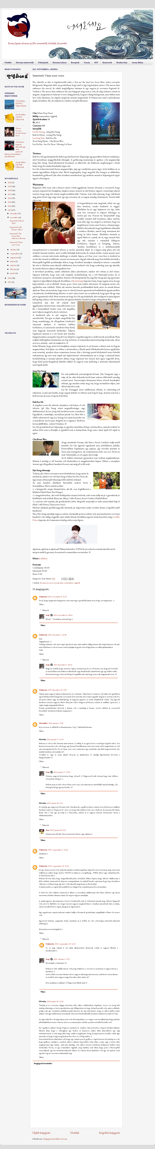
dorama (43, 582)
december (14, 213)
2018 (10, 190)
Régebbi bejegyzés (109, 1132)
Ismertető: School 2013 (17, 221)
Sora (47, 830)
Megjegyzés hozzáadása (43, 1063)
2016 (10, 198)
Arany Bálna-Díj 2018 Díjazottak (21, 164)
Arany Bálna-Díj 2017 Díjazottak (21, 117)
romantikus (68, 582)
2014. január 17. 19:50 (62, 772)
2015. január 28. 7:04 (55, 803)
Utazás (87, 62)
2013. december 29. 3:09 (57, 690)
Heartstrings (77, 280)
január (13, 273)
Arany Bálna (137, 62)
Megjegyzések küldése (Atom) (55, 1139)
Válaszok (45, 610)
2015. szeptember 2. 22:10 (58, 849)
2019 (10, 186)
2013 (10, 210)
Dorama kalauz (60, 62)
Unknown (43, 596)
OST (96, 62)
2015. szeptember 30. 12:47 (65, 944)
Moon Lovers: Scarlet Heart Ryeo (21, 132)
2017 (10, 194)
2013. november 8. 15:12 (57, 596)
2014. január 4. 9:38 (55, 723)
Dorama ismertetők (25, 62)
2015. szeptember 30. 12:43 (58, 866)
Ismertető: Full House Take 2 (16, 228)
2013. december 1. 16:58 (57, 634)
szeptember (15, 253)
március (13, 265)
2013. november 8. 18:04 (63, 615)
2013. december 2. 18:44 (63, 664)
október (13, 249)
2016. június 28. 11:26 (55, 1001)
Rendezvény (121, 62)
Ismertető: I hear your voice (16, 243)
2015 (10, 202)
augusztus (14, 257)
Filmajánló (43, 62)
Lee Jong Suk (38, 138)
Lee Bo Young (39, 131)
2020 (10, 182)
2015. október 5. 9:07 (62, 959)
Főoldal (8, 62)
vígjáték (77, 582)
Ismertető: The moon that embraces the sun (17, 236)
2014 (10, 206)
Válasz (41, 604)
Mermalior (43, 723)
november (14, 217)
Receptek (75, 62)
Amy (48, 615)
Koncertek (107, 62)
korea (49, 582)
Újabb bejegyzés (41, 1132)
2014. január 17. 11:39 (55, 739)
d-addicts (43, 558)
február (13, 269)
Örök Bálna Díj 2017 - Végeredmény (21, 103)
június (12, 261)
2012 (10, 278)
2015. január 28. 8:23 (58, 830)
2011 (10, 282)
